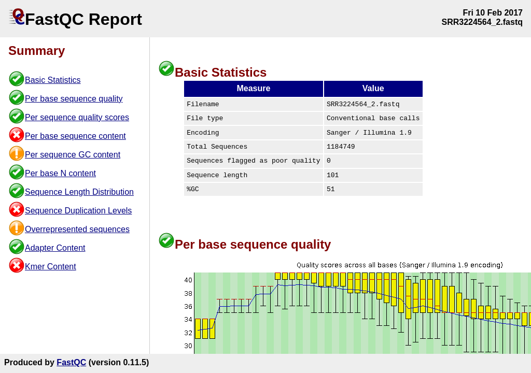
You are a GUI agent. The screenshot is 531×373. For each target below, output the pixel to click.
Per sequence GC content (72, 154)
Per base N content (60, 173)
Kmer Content (50, 266)
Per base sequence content (75, 136)
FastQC (71, 362)
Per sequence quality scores (77, 117)
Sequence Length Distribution (79, 192)
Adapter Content (55, 247)
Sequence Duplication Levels (78, 210)
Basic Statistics (53, 80)
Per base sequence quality (74, 98)
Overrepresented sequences (77, 229)
